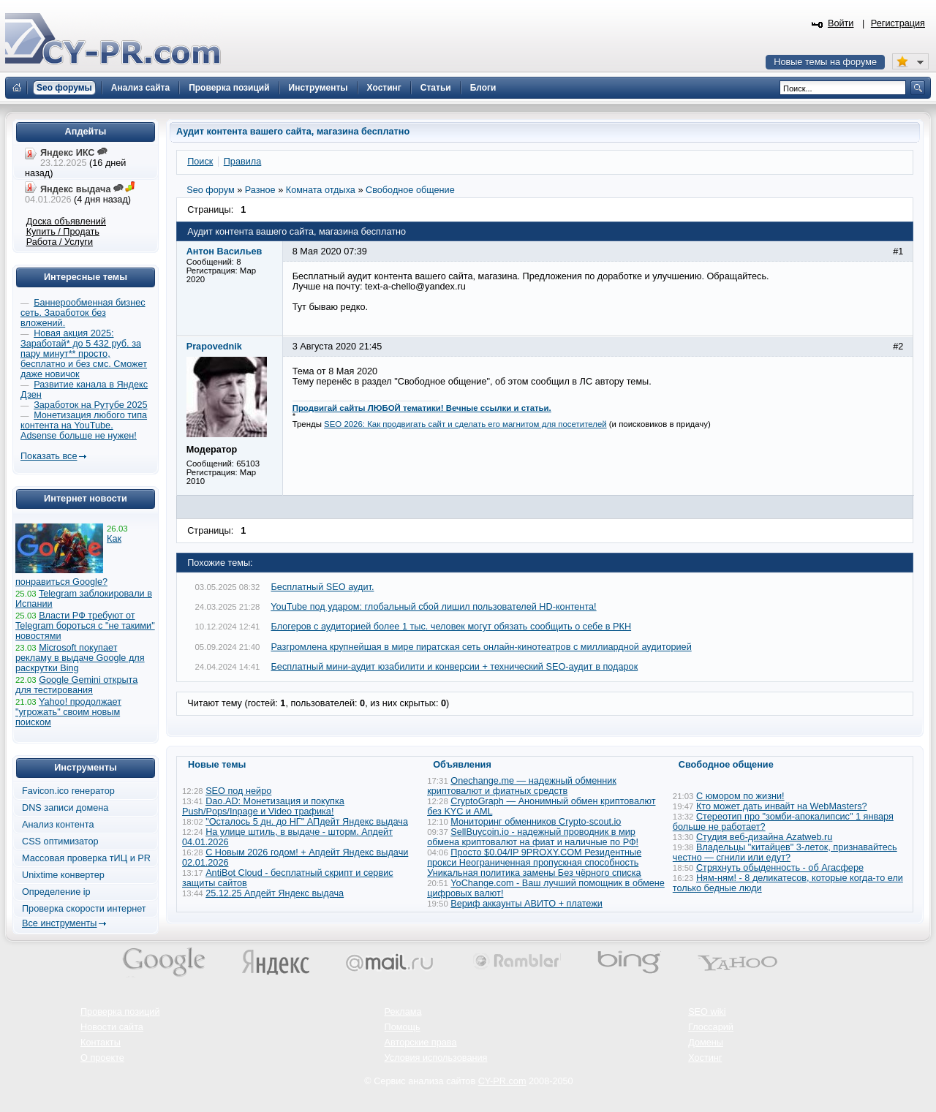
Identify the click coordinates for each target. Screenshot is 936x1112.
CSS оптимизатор (60, 841)
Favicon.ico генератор (68, 791)
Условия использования (436, 1058)
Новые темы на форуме (825, 62)
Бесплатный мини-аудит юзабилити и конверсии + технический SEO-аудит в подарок (454, 667)
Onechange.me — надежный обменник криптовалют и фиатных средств (521, 786)
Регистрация (898, 23)
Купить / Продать (62, 232)
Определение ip (56, 892)
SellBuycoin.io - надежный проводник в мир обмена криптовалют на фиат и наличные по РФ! (532, 837)
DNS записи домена (65, 808)
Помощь (402, 1027)
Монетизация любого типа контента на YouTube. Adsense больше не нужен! (83, 425)
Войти (841, 23)
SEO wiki (706, 1012)
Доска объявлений (66, 221)
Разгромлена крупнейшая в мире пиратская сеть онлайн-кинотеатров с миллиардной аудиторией (481, 647)
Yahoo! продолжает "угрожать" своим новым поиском (68, 712)
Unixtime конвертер (63, 875)
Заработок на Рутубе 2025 (90, 405)
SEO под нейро (238, 791)
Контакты (100, 1042)
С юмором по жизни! (740, 796)
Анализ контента (58, 825)
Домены (705, 1042)
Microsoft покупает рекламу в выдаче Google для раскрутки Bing (80, 658)
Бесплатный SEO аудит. (322, 587)
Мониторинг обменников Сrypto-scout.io (535, 822)
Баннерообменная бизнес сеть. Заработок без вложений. (83, 313)
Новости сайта (111, 1027)
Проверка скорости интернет (84, 909)
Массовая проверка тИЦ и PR (86, 858)
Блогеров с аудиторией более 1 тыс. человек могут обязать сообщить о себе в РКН (451, 626)
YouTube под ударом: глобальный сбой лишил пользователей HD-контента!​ (433, 607)
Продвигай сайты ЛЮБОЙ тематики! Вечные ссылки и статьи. (421, 408)
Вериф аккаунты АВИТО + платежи (526, 904)
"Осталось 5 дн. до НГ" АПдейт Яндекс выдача (306, 822)
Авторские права (421, 1042)
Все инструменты (59, 923)
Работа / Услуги (59, 242)
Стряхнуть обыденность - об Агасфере (780, 868)
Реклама (403, 1012)
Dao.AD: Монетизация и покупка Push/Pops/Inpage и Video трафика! (263, 806)
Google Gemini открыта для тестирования (76, 685)
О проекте (102, 1058)
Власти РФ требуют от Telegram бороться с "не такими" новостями (85, 625)
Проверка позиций (119, 1012)
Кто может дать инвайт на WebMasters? (781, 806)
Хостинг (705, 1058)
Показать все (48, 456)
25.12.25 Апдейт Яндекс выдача (274, 893)
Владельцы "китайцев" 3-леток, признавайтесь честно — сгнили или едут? (785, 852)
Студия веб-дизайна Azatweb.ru (764, 837)
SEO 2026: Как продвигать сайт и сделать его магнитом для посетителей (465, 424)
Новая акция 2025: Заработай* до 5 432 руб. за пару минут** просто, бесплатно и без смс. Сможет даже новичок (83, 353)
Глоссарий (710, 1027)
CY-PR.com (502, 1081)
